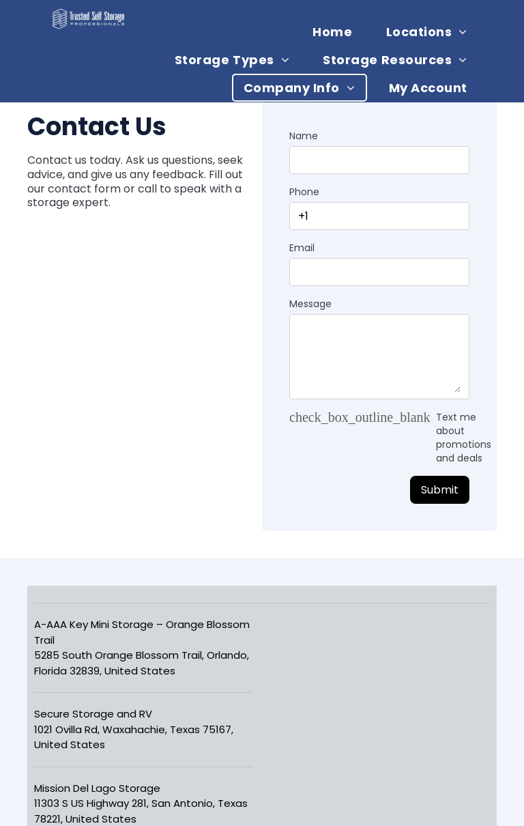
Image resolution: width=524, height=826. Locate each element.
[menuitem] (337, 32)
